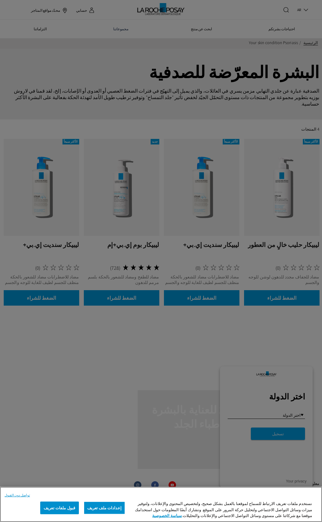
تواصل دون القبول (17, 495)
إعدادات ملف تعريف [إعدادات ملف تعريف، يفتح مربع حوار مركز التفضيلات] (104, 507)
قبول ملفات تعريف (59, 507)
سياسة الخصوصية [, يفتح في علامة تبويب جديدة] (167, 515)
